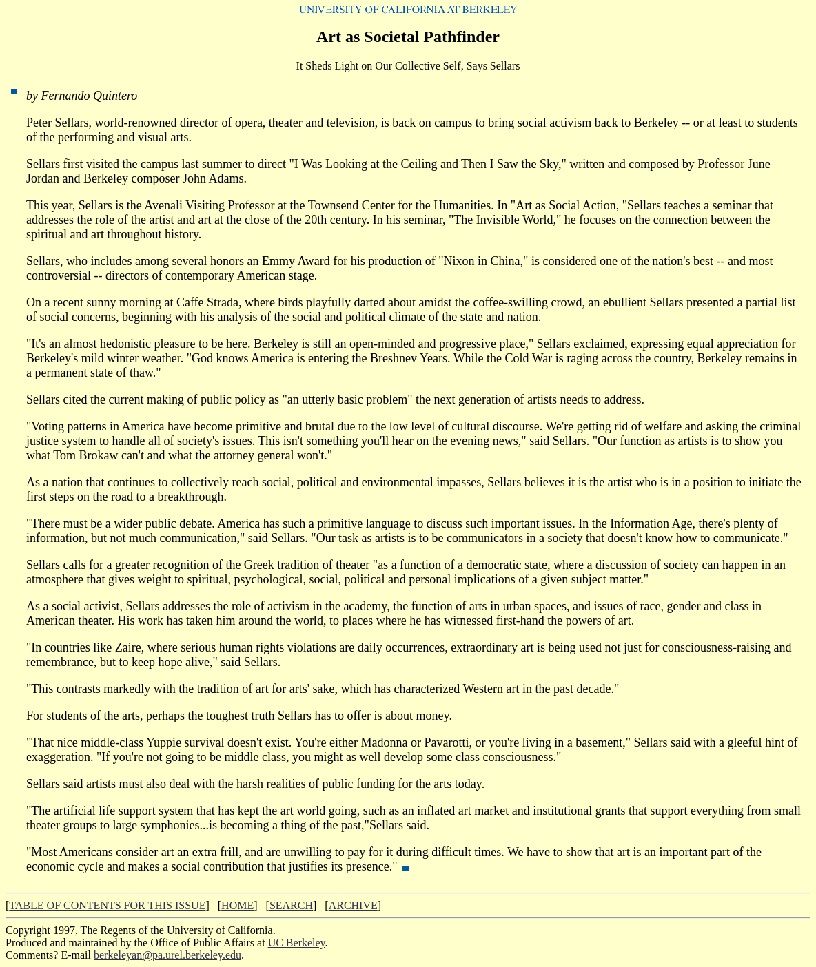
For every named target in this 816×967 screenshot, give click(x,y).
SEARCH (291, 905)
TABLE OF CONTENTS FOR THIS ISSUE (107, 905)
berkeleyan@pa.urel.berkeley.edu (167, 955)
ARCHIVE (353, 905)
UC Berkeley (296, 942)
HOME (237, 905)
